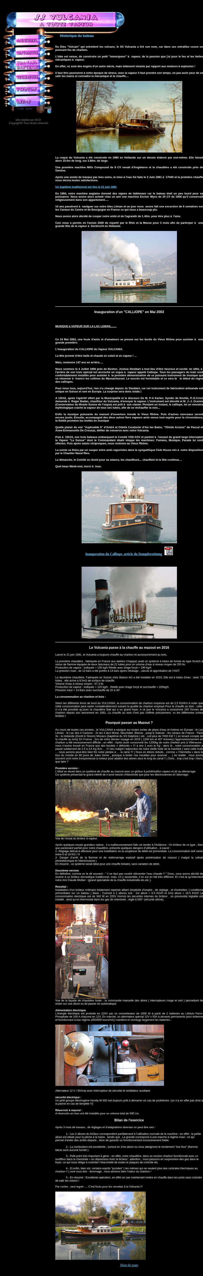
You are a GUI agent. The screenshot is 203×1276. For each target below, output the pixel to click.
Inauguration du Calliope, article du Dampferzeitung (123, 554)
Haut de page (129, 1265)
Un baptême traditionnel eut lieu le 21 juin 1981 (86, 186)
